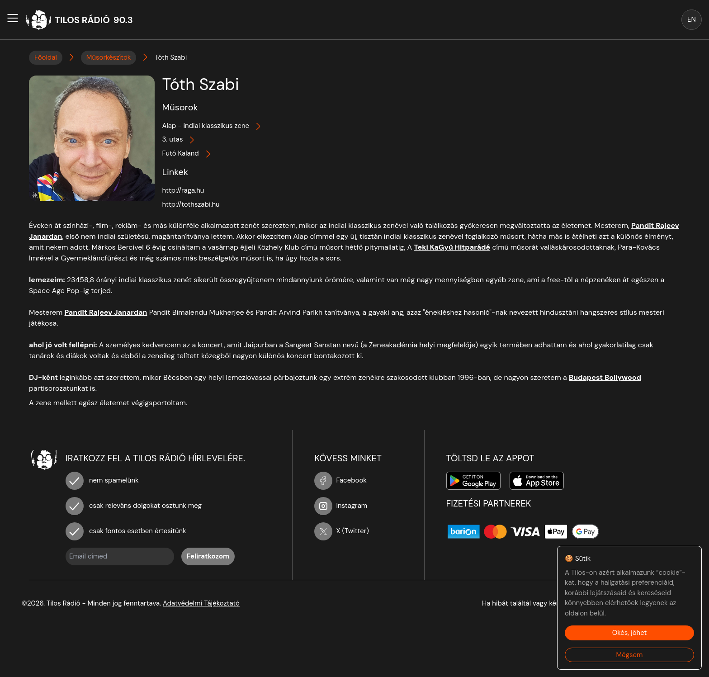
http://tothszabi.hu (190, 204)
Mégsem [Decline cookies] (629, 654)
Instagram (340, 505)
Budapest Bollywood (605, 377)
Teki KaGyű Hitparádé (452, 247)
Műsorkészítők (108, 57)
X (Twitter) (341, 530)
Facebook (340, 480)
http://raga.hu (183, 190)
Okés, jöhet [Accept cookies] (629, 632)
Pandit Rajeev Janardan (106, 312)
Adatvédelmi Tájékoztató (201, 603)
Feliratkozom (208, 556)
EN (691, 19)
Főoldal (45, 57)
